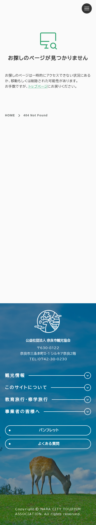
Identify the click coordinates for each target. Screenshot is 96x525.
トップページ (38, 86)
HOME (10, 115)
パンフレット (49, 430)
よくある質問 (49, 444)
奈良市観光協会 (31, 8)
